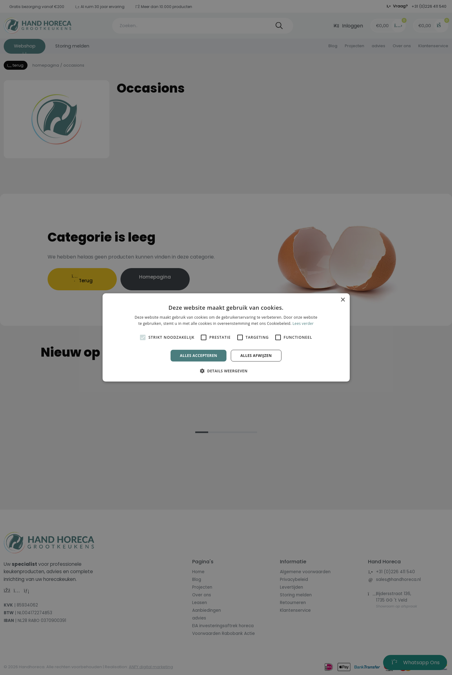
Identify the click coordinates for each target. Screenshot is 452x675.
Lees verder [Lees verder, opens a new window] (303, 323)
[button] (226, 371)
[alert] (226, 337)
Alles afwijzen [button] (256, 355)
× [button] (342, 300)
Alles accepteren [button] (198, 355)
